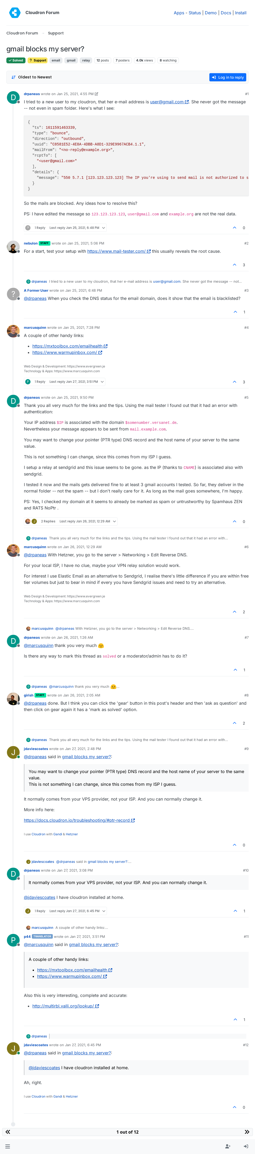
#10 (246, 870)
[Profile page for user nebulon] (13, 247)
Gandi (57, 834)
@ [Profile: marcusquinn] (38, 645)
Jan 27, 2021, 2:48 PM (83, 749)
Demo (211, 12)
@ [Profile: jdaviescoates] (39, 897)
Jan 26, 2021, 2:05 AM (81, 695)
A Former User (36, 290)
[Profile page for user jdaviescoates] (13, 752)
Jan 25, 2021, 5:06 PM (85, 243)
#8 (246, 695)
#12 (246, 1045)
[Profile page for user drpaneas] (13, 97)
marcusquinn (35, 327)
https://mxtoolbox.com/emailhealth (69, 346)
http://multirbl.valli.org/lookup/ (65, 1006)
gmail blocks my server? (86, 756)
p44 (27, 936)
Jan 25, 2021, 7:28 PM (81, 327)
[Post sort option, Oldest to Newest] (31, 77)
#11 (246, 936)
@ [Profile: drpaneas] (35, 298)
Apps (179, 12)
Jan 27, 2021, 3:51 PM (87, 936)
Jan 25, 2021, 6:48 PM (83, 290)
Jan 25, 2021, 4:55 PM (75, 94)
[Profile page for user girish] (13, 699)
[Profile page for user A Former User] (13, 294)
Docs (226, 12)
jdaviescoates (36, 749)
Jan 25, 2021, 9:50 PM (75, 397)
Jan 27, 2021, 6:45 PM (83, 1045)
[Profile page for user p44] (13, 940)
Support (37, 60)
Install (241, 12)
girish (28, 695)
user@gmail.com (169, 101)
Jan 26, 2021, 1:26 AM (75, 637)
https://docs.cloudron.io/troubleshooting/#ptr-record (79, 820)
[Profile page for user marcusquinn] (13, 331)
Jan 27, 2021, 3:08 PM (75, 870)
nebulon (31, 243)
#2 (246, 243)
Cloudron (38, 834)
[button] (7, 1146)
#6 (246, 547)
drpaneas (32, 94)
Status (195, 12)
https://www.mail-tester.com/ (119, 251)
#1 (247, 94)
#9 (246, 749)
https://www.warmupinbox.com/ (67, 352)
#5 (246, 397)
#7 (247, 637)
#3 (246, 290)
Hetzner (72, 834)
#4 (246, 327)
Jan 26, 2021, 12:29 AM (82, 547)
